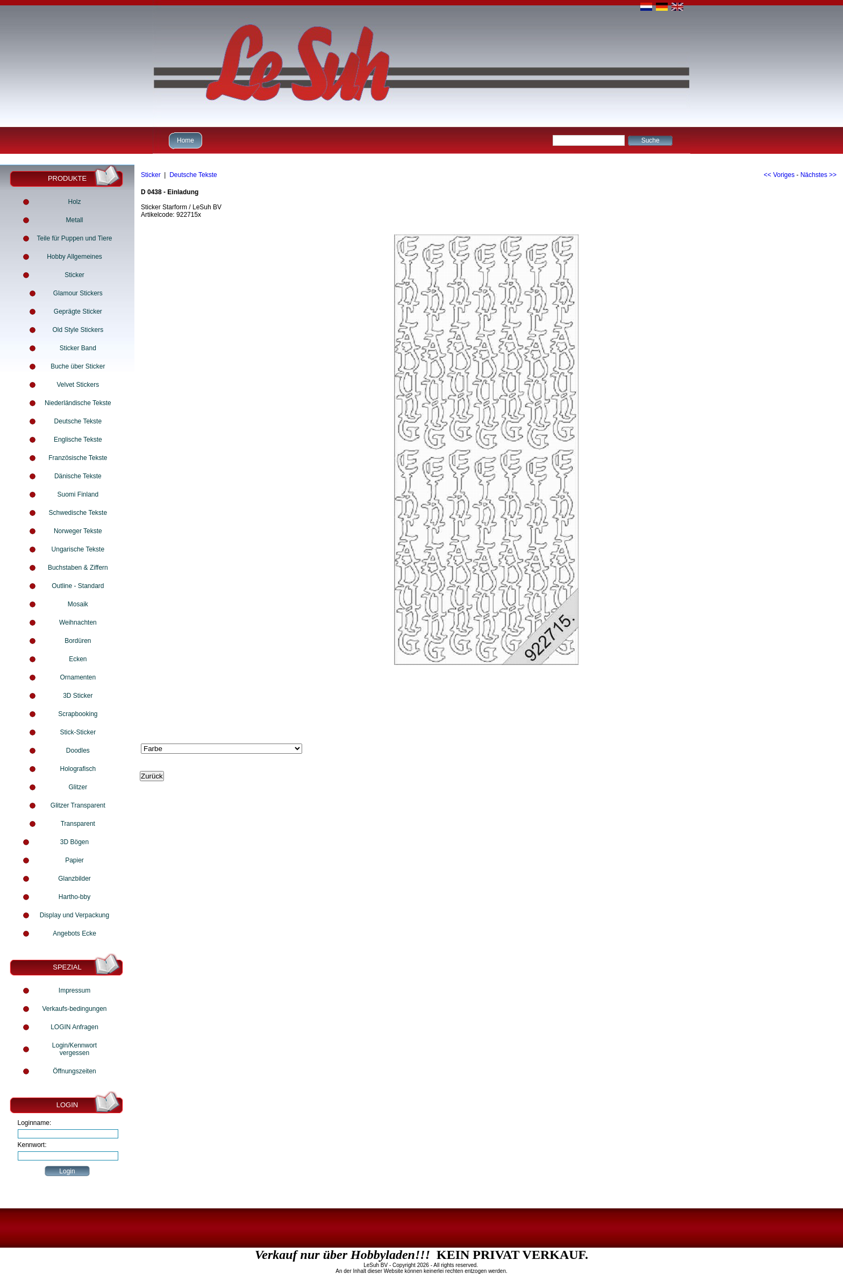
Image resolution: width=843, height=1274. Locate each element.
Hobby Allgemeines (74, 256)
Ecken (78, 659)
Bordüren (78, 641)
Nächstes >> (819, 175)
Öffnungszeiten (74, 1071)
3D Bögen (74, 842)
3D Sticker (77, 695)
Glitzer (78, 787)
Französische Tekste (77, 458)
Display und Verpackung (74, 915)
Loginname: (35, 1123)
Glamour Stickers (78, 293)
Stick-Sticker (78, 732)
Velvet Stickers (77, 384)
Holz (74, 202)
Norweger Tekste (78, 531)
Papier (74, 860)
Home (184, 140)
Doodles (78, 750)
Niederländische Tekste (78, 403)
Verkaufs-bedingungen (74, 1009)
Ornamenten (78, 677)
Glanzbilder (74, 878)
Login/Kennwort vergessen (74, 1049)
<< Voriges (779, 175)
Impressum (74, 990)
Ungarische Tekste (78, 549)
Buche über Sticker (78, 366)
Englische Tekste (78, 439)
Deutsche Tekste (78, 421)
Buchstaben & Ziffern (78, 567)
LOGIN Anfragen (74, 1027)
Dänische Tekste (78, 476)
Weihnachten (78, 622)
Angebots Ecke (74, 933)
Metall (74, 220)
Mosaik (78, 604)
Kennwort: (32, 1145)
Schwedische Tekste (78, 512)
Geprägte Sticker (78, 311)
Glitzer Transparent (78, 805)
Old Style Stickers (77, 330)
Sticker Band (78, 348)
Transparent (78, 823)
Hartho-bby (74, 897)
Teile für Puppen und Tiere (74, 238)
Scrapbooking (77, 714)
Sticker (74, 275)
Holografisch (78, 769)
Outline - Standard (78, 586)
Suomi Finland (77, 494)
